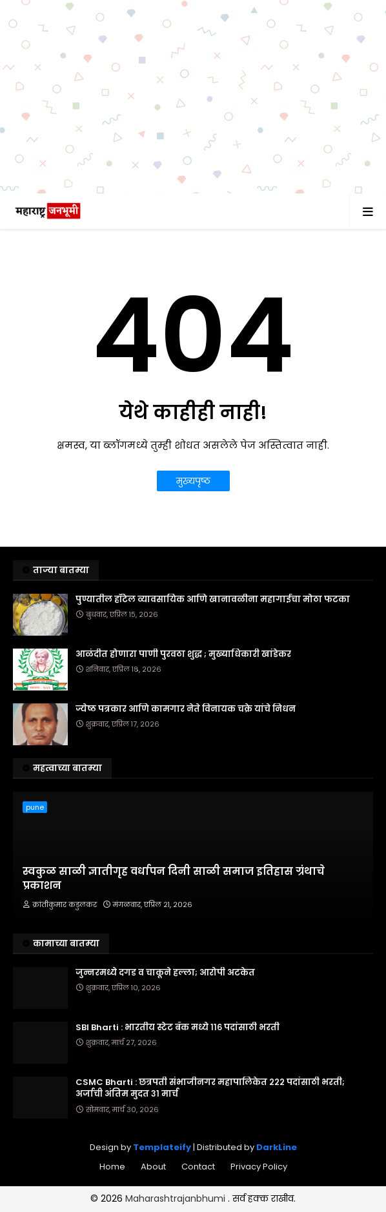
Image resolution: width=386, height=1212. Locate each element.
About (153, 1166)
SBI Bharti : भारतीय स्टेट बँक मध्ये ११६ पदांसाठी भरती (177, 1027)
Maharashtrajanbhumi (176, 1198)
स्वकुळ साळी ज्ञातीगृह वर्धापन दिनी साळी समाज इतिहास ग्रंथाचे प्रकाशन (174, 879)
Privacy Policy (258, 1166)
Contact (198, 1166)
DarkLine (276, 1147)
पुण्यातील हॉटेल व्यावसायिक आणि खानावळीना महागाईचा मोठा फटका (213, 599)
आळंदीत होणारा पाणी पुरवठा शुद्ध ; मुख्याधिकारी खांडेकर (183, 654)
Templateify (162, 1147)
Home (112, 1166)
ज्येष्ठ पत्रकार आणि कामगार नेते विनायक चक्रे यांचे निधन (186, 709)
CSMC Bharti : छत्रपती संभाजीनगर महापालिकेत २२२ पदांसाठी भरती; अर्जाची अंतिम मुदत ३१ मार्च (210, 1088)
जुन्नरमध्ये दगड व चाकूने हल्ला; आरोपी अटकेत (165, 973)
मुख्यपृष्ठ (193, 480)
